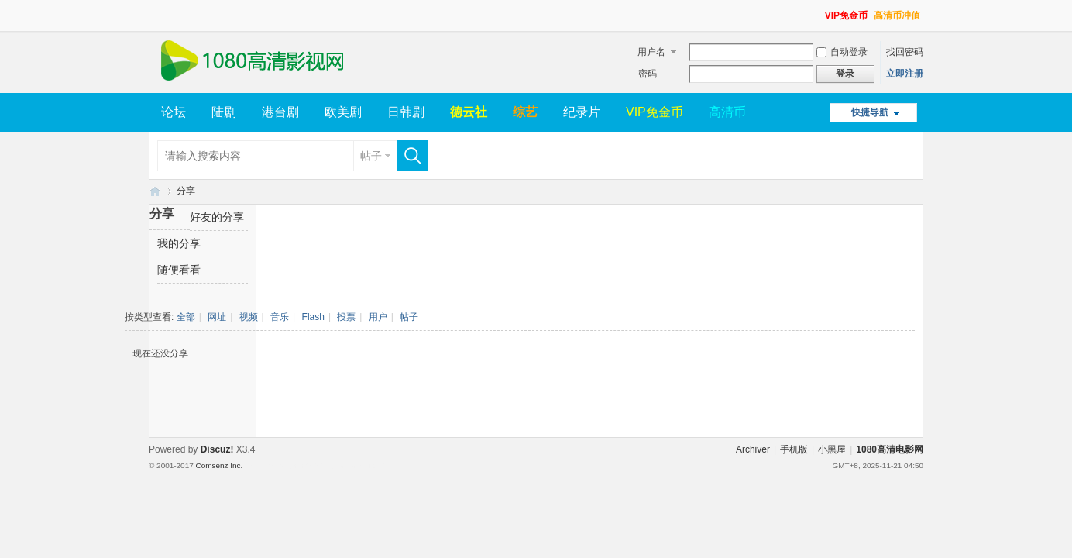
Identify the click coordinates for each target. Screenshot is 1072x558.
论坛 (173, 112)
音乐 (279, 317)
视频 (248, 317)
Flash (313, 317)
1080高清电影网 (155, 191)
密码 (647, 73)
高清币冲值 (897, 15)
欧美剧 (343, 112)
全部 (186, 317)
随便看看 (179, 270)
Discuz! (217, 449)
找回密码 (904, 51)
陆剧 (223, 112)
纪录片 (581, 112)
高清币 (727, 112)
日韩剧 (405, 112)
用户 (378, 317)
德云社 (468, 112)
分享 (186, 190)
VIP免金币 (846, 15)
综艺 (525, 112)
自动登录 (842, 51)
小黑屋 (832, 449)
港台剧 (280, 112)
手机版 (794, 449)
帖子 (371, 156)
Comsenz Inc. (218, 465)
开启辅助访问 (818, 11)
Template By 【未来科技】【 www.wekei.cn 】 (317, 466)
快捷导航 (869, 112)
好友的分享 (217, 217)
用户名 (651, 51)
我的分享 (179, 243)
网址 (217, 317)
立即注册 (904, 73)
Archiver (753, 449)
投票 (346, 317)
